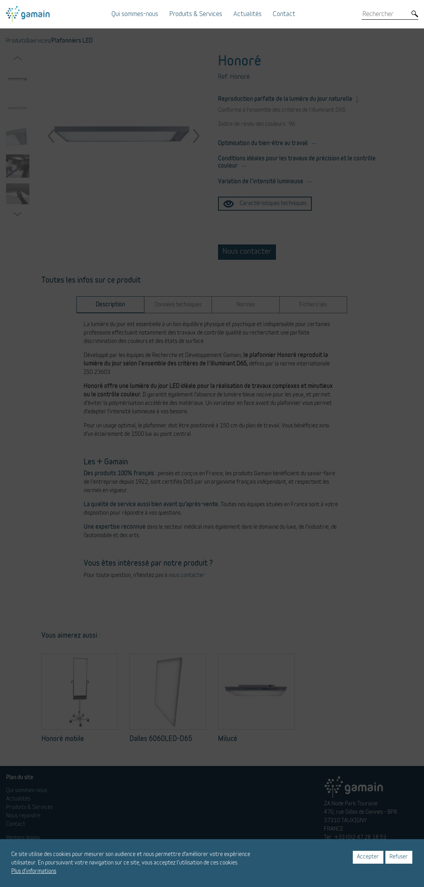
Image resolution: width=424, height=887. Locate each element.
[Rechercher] (384, 14)
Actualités (247, 14)
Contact (284, 14)
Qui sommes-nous (134, 14)
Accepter (368, 857)
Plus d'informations (33, 871)
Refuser (398, 857)
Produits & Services (195, 14)
